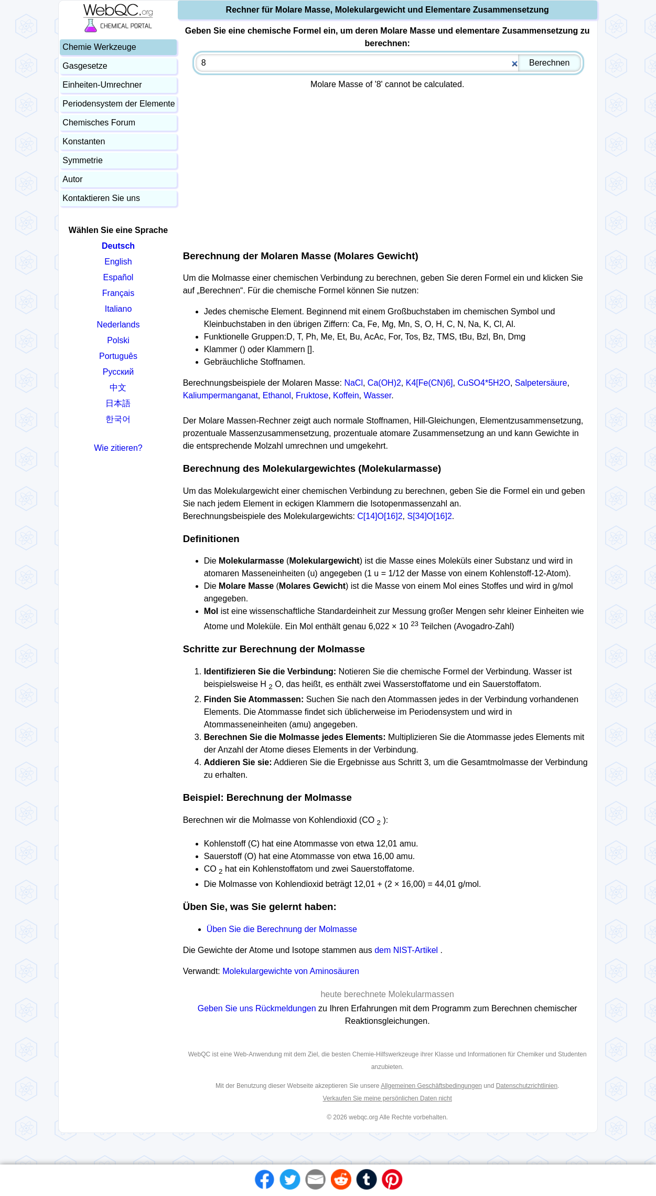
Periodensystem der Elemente (118, 103)
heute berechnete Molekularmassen (387, 994)
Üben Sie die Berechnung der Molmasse (282, 929)
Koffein (346, 395)
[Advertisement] (387, 166)
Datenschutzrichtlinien (526, 1085)
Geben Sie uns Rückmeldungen (258, 1008)
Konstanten (83, 141)
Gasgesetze (84, 65)
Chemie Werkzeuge (99, 47)
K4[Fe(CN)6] (429, 382)
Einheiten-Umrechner (102, 84)
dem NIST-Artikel (406, 950)
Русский (118, 371)
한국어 (118, 419)
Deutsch (118, 245)
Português (118, 356)
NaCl (353, 382)
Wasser (377, 395)
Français (118, 293)
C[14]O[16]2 (379, 516)
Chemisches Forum (98, 122)
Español (118, 277)
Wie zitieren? (118, 447)
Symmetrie (82, 160)
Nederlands (118, 324)
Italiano (118, 308)
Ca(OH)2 (384, 382)
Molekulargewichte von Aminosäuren (290, 971)
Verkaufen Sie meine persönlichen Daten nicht (387, 1098)
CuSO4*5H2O (483, 382)
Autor (72, 179)
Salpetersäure (541, 382)
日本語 (118, 403)
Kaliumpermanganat (220, 395)
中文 (118, 387)
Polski (118, 340)
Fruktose (312, 395)
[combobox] (388, 62)
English (118, 261)
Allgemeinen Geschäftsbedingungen (431, 1085)
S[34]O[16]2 (429, 516)
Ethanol (277, 395)
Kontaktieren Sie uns (101, 198)
